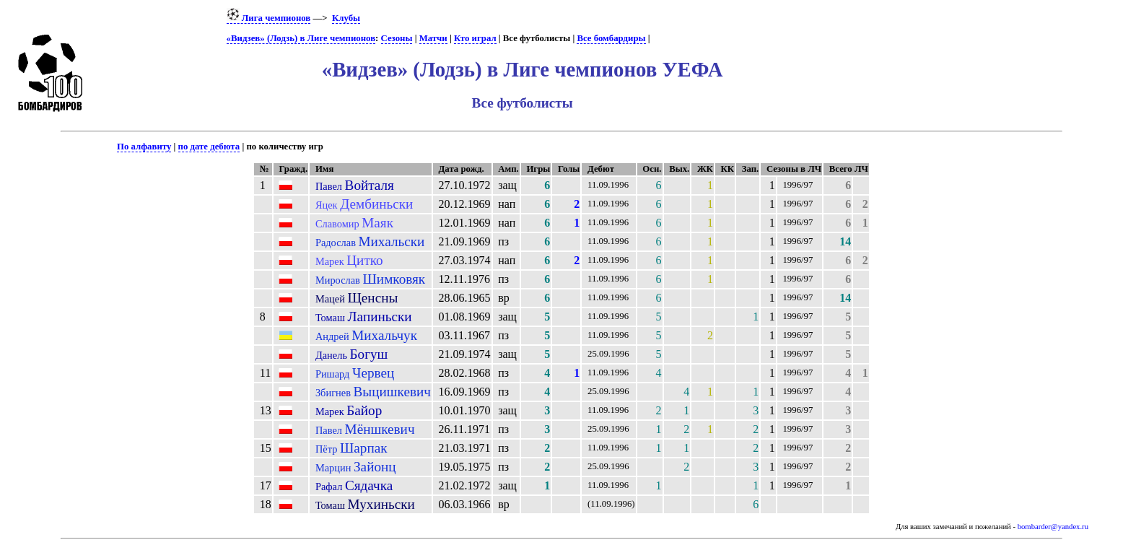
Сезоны (397, 38)
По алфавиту (144, 146)
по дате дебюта (209, 146)
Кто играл (475, 38)
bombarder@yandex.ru (1053, 527)
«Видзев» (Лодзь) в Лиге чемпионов (301, 38)
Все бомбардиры (611, 38)
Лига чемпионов (269, 18)
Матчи (433, 38)
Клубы (346, 18)
